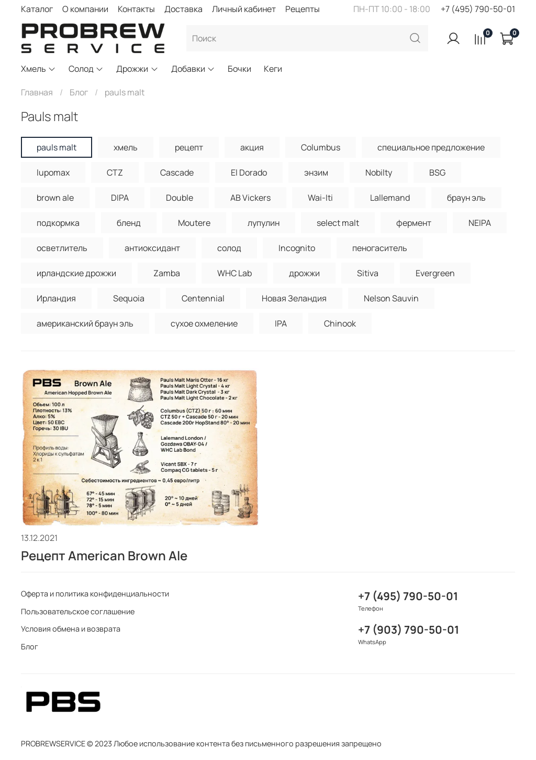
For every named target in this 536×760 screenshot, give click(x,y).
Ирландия (56, 298)
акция (252, 147)
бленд (129, 223)
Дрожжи (137, 68)
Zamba (166, 273)
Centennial (203, 298)
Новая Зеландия (294, 298)
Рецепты (302, 9)
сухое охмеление (204, 323)
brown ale (55, 197)
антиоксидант (152, 248)
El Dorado (249, 172)
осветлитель (62, 248)
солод (229, 248)
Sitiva (367, 273)
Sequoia (128, 298)
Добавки (193, 68)
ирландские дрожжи (76, 273)
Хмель (38, 68)
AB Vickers (250, 197)
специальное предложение (431, 147)
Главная (37, 92)
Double (179, 197)
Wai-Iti (320, 197)
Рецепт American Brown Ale (104, 555)
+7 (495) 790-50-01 (478, 9)
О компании (85, 9)
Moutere (194, 223)
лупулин (264, 223)
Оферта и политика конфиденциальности (95, 594)
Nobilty (378, 172)
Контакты (136, 9)
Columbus (320, 147)
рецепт (189, 147)
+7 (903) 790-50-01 (408, 629)
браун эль (466, 197)
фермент (413, 223)
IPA (281, 323)
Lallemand (390, 197)
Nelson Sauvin (391, 298)
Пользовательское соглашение (78, 611)
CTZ (115, 172)
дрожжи (304, 273)
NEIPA (479, 223)
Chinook (340, 323)
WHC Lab (234, 273)
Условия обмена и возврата (70, 629)
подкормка (58, 223)
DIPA (120, 197)
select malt (338, 223)
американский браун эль (85, 323)
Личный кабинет (244, 9)
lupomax (53, 172)
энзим (316, 172)
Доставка (183, 9)
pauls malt (56, 147)
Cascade (177, 172)
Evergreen (435, 273)
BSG (437, 172)
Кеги (273, 68)
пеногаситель (379, 248)
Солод (86, 68)
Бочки (239, 68)
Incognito (296, 248)
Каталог (37, 9)
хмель (126, 147)
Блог (79, 92)
